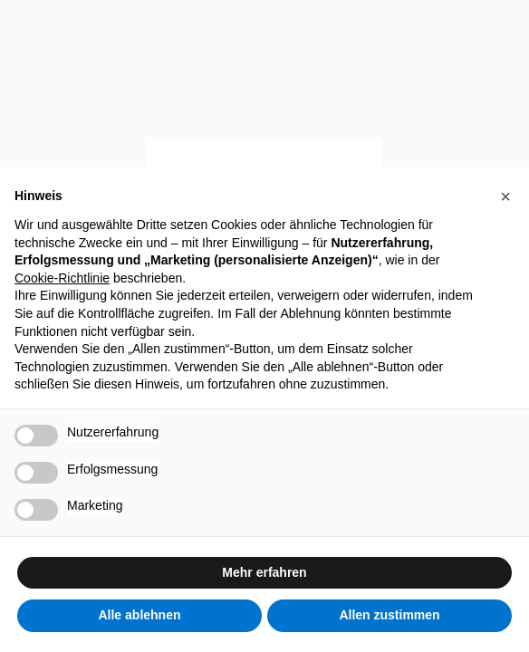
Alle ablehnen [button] (139, 615)
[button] (505, 196)
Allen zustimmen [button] (389, 615)
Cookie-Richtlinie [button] (62, 278)
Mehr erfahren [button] (264, 572)
